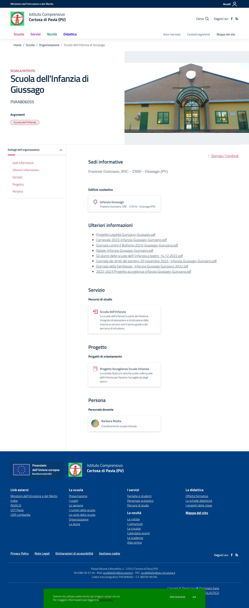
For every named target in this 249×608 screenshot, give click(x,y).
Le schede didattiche (199, 500)
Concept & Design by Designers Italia (193, 588)
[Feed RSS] (236, 18)
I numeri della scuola (82, 510)
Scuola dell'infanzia (25, 122)
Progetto (18, 184)
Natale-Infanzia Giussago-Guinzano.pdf (124, 250)
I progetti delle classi (199, 505)
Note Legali (42, 553)
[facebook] (231, 18)
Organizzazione (49, 45)
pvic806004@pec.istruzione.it (158, 573)
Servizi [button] (35, 34)
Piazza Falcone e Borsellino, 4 (107, 569)
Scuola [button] (19, 34)
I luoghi (73, 500)
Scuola (30, 45)
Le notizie (133, 519)
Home (17, 45)
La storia (74, 524)
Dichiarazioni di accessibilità (74, 553)
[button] (37, 150)
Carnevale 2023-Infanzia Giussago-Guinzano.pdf (131, 239)
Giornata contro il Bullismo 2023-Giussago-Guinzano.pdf (137, 245)
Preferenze (178, 597)
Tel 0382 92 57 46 (84, 573)
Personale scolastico (140, 500)
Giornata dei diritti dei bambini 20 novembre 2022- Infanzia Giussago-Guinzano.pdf (156, 261)
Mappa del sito (226, 34)
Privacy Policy (20, 553)
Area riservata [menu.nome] (172, 34)
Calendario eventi (138, 533)
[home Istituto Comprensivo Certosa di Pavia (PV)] (38, 19)
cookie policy (106, 600)
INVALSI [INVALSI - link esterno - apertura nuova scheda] (16, 505)
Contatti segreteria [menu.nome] (198, 34)
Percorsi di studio (138, 505)
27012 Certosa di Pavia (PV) (142, 569)
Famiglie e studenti (139, 496)
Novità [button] (52, 34)
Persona (17, 191)
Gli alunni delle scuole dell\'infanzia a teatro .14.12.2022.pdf (139, 255)
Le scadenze (135, 537)
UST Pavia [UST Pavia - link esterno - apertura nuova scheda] (17, 510)
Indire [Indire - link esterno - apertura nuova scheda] (14, 500)
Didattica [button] (70, 34)
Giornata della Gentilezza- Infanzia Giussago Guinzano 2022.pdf (142, 266)
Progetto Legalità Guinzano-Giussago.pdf (125, 234)
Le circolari (134, 528)
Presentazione (78, 496)
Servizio (17, 177)
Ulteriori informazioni (25, 170)
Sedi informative (22, 162)
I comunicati (135, 523)
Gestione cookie (109, 553)
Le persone (76, 505)
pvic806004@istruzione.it (118, 573)
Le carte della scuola (82, 514)
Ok (194, 597)
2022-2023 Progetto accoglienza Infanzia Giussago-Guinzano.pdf (143, 271)
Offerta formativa (197, 496)
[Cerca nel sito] (202, 18)
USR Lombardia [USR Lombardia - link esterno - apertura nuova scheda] (20, 514)
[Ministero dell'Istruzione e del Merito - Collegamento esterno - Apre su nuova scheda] (32, 4)
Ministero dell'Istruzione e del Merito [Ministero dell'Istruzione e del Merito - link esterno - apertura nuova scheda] (34, 496)
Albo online (134, 542)
